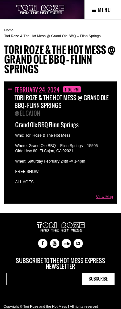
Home (9, 30)
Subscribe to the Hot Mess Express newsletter (60, 264)
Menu (101, 10)
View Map (104, 197)
